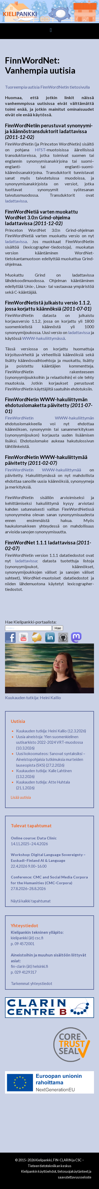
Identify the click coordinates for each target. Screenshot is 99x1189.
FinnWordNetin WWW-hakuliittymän (49, 417)
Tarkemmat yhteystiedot (31, 983)
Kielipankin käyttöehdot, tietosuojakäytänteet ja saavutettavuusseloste (56, 1174)
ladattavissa (16, 200)
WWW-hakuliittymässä (43, 338)
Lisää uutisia (21, 797)
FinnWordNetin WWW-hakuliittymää (43, 469)
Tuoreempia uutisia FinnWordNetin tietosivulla (47, 86)
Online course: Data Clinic (33, 838)
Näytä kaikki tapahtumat (31, 901)
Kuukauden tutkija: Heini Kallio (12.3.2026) (51, 731)
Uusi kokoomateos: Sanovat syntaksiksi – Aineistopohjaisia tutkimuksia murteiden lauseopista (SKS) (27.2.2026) (50, 759)
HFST (40, 149)
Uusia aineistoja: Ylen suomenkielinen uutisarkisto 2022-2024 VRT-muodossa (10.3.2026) (49, 742)
